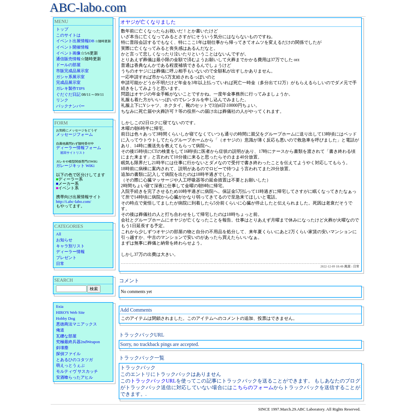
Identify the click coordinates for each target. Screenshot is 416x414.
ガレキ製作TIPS (70, 88)
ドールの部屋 (68, 64)
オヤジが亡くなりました (148, 22)
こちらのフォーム (252, 387)
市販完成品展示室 (72, 70)
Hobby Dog (65, 318)
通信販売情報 (68, 58)
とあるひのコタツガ (74, 359)
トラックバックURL (153, 380)
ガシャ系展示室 (70, 76)
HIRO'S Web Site (70, 312)
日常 (60, 263)
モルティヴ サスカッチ (77, 371)
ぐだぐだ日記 (68, 94)
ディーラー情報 (70, 251)
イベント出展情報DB (75, 40)
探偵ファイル (68, 353)
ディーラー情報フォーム (78, 147)
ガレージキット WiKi (75, 165)
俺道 (60, 330)
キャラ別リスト (70, 246)
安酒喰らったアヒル (74, 377)
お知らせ (64, 240)
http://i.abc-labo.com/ (73, 201)
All (58, 234)
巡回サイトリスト (72, 152)
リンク (62, 100)
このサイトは (68, 35)
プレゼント (66, 257)
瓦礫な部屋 (66, 336)
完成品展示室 (68, 82)
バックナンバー (70, 106)
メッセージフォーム (74, 134)
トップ (62, 29)
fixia (60, 306)
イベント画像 (68, 53)
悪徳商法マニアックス (76, 324)
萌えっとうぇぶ (70, 365)
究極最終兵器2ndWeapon (78, 341)
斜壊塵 (62, 347)
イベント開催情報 (72, 47)
